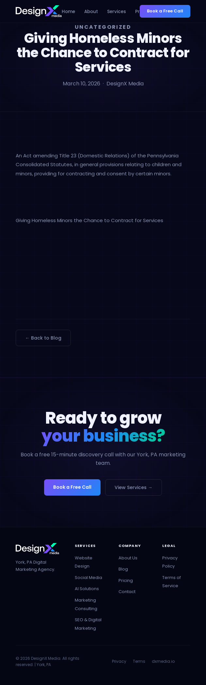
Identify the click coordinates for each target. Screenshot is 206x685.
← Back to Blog (43, 338)
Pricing (126, 580)
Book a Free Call (165, 11)
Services (116, 12)
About (91, 12)
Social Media (88, 577)
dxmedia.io (163, 661)
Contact (127, 591)
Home (68, 12)
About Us (128, 558)
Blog (123, 569)
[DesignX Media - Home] (39, 11)
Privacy (119, 661)
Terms (139, 661)
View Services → (133, 487)
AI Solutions (87, 589)
